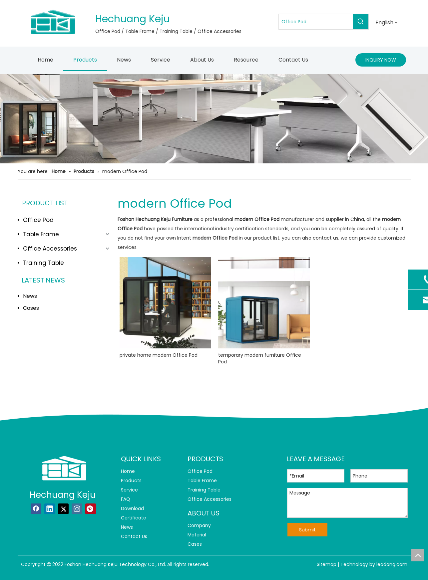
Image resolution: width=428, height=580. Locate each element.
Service (129, 489)
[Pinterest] (90, 508)
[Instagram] (77, 508)
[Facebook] (36, 508)
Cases (31, 308)
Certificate (133, 517)
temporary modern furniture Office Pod (259, 358)
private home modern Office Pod (159, 355)
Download (132, 508)
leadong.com (391, 564)
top (417, 555)
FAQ (125, 499)
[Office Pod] (316, 21)
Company (199, 525)
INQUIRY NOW (380, 60)
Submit (307, 529)
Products (131, 480)
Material (197, 534)
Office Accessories (50, 249)
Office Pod (38, 220)
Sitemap (326, 564)
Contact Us (134, 536)
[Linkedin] (49, 508)
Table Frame (41, 234)
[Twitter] (63, 508)
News (30, 296)
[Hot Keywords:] (360, 21)
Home (128, 471)
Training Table (43, 263)
